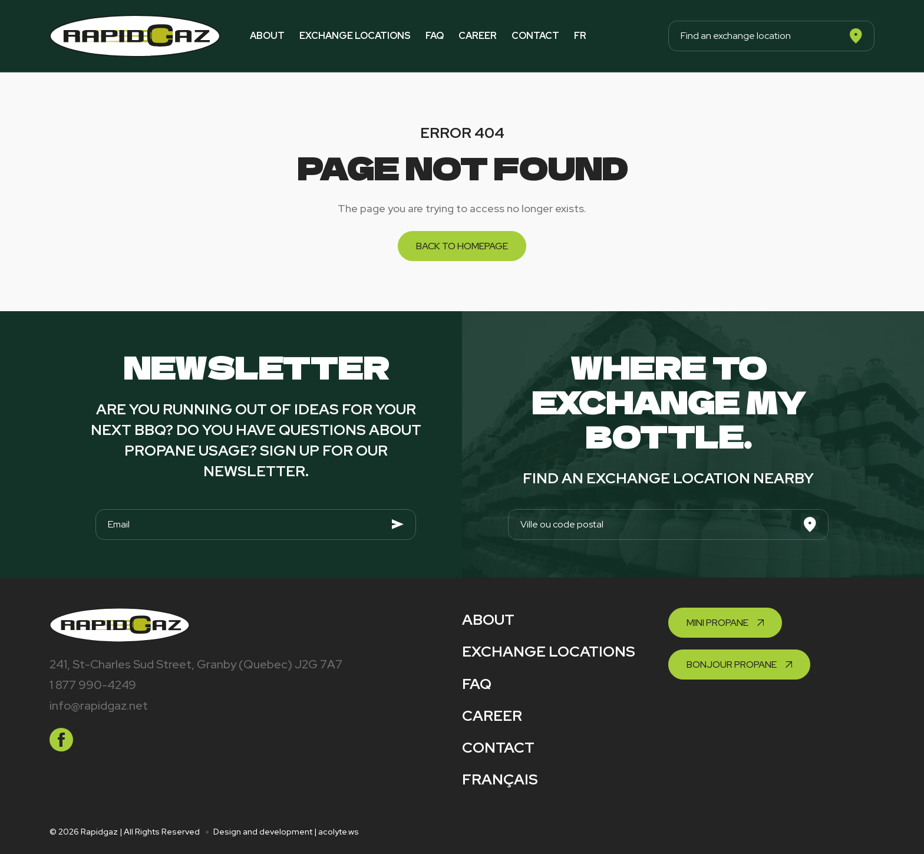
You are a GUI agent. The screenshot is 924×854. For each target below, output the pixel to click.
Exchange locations (355, 35)
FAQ (434, 35)
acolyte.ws (338, 831)
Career (477, 35)
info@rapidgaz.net (99, 705)
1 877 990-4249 (93, 685)
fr (580, 35)
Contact (535, 35)
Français (500, 779)
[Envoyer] (397, 525)
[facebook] (61, 739)
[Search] (856, 36)
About (267, 35)
